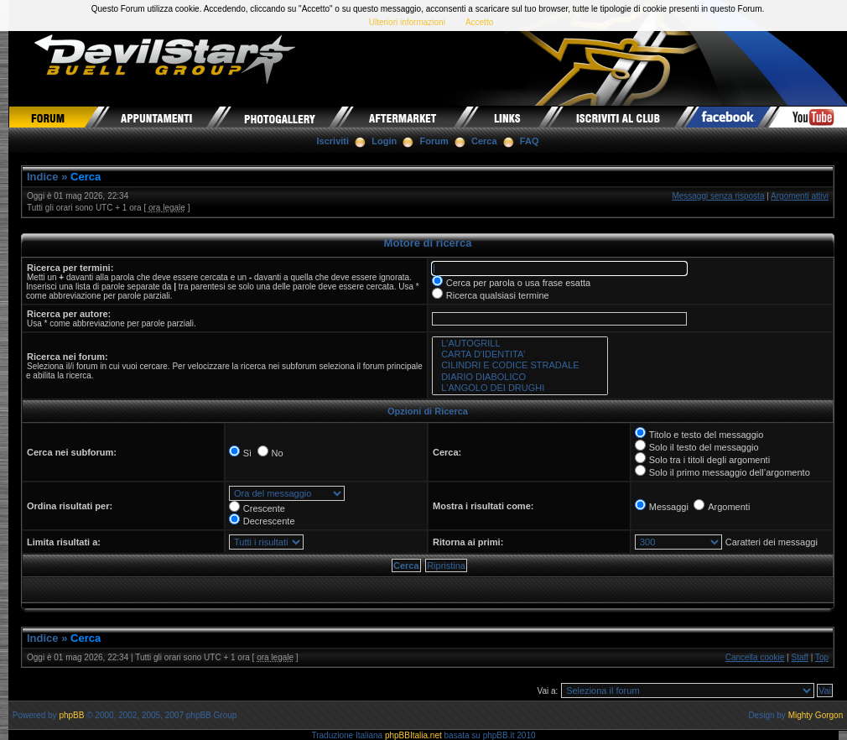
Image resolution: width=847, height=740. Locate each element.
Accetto (479, 22)
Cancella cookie (755, 657)
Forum (434, 141)
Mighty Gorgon (816, 715)
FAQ (529, 141)
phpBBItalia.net (413, 735)
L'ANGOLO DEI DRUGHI (520, 388)
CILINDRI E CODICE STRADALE (520, 365)
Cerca (484, 141)
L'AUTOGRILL (520, 343)
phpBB (71, 715)
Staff (800, 657)
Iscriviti (333, 141)
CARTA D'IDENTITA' (520, 354)
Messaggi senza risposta (718, 196)
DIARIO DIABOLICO (520, 377)
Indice (43, 176)
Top (822, 657)
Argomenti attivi (800, 196)
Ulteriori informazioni (407, 22)
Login (384, 141)
